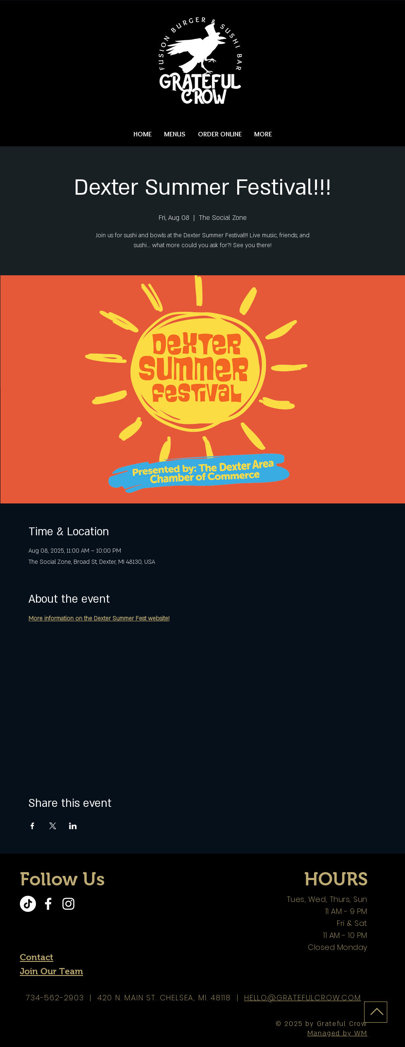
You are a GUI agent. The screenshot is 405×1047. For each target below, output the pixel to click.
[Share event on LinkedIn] (73, 826)
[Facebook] (48, 904)
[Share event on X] (53, 826)
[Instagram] (68, 904)
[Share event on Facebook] (32, 826)
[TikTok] (28, 904)
